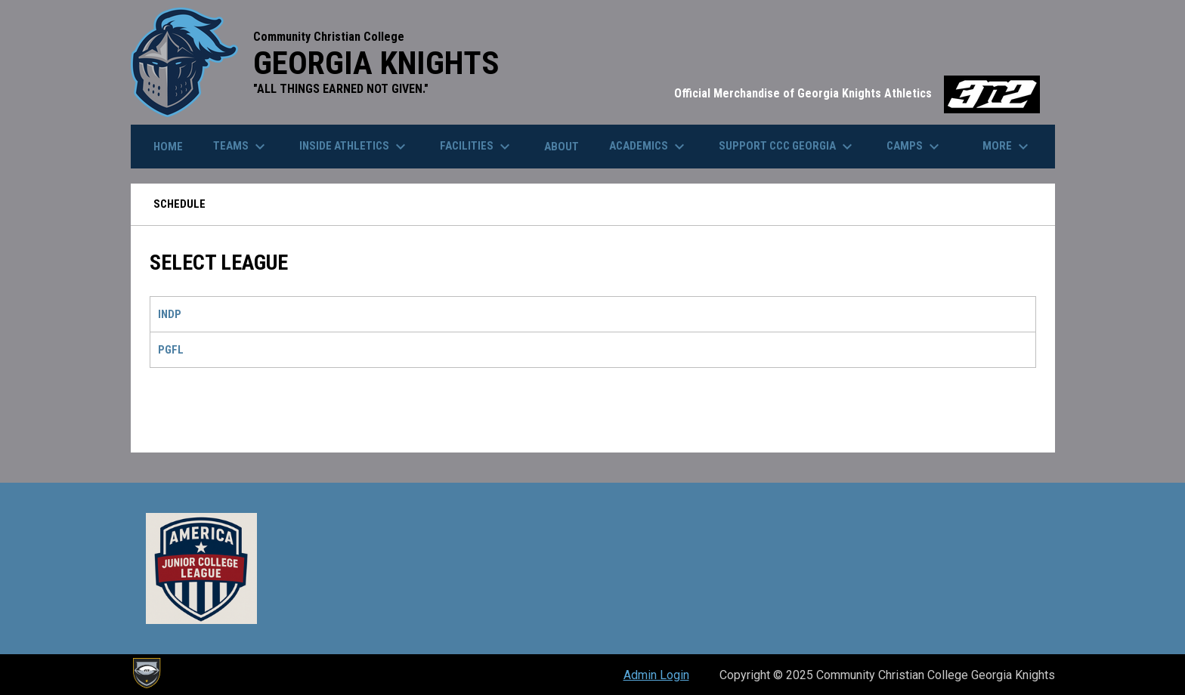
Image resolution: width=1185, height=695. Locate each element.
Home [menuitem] (168, 146)
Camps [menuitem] (914, 146)
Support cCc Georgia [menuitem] (787, 146)
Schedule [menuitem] (179, 204)
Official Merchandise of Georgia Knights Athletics (857, 93)
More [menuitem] (1007, 146)
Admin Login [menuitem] (656, 675)
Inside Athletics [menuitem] (354, 146)
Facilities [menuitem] (477, 146)
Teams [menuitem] (241, 146)
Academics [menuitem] (648, 146)
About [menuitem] (561, 146)
